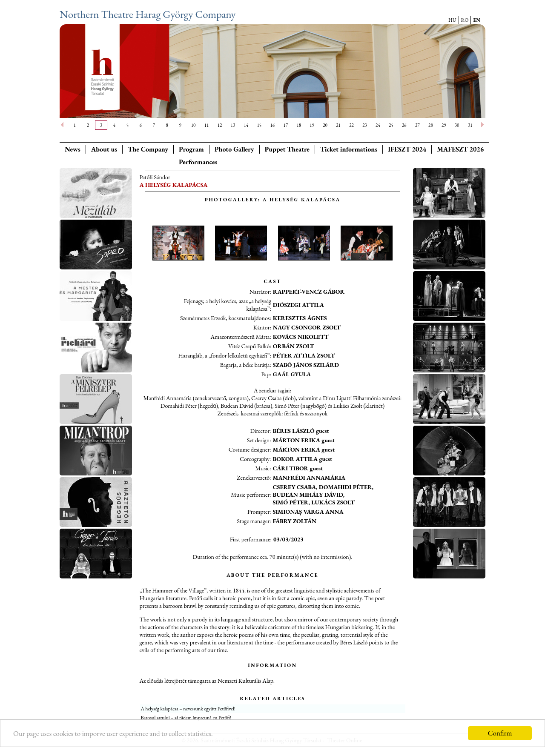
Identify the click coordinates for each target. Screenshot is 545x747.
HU (452, 20)
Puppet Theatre (287, 149)
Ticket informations (348, 149)
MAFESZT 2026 (460, 149)
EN (476, 20)
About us (104, 149)
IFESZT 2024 (407, 149)
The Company (148, 149)
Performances (198, 161)
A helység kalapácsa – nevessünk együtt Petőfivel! (188, 708)
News (72, 149)
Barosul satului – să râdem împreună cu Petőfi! (186, 717)
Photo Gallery (234, 149)
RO (465, 20)
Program (191, 149)
